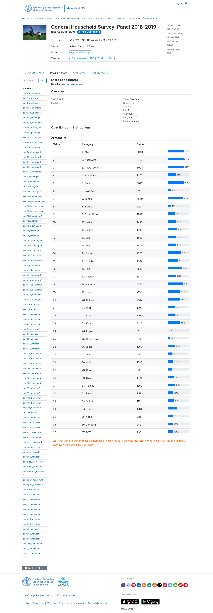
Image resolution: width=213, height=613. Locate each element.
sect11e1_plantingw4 (32, 216)
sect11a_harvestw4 (32, 368)
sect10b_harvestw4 (32, 358)
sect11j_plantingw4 (32, 235)
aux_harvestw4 (30, 412)
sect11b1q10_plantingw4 (34, 201)
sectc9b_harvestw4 (32, 539)
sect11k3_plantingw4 (32, 250)
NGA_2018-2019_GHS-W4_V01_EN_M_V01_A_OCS (120, 18)
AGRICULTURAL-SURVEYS (83, 18)
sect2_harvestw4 (31, 309)
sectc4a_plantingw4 (32, 290)
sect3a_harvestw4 (32, 314)
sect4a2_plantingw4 (32, 122)
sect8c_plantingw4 (32, 171)
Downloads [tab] (79, 73)
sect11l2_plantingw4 (32, 260)
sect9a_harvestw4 (32, 334)
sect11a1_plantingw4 (32, 543)
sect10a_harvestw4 (32, 353)
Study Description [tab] (34, 73)
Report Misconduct (97, 603)
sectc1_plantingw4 (32, 270)
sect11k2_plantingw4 (32, 245)
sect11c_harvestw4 (32, 378)
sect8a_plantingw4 (32, 162)
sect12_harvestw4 (31, 388)
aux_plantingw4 (30, 186)
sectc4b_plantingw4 (32, 294)
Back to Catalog (34, 568)
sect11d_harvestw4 (32, 383)
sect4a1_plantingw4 (32, 117)
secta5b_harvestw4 (32, 452)
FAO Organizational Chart (37, 595)
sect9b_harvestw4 (32, 339)
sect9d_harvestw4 (32, 348)
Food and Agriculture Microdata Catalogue (49, 18)
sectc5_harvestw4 (32, 514)
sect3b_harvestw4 (32, 319)
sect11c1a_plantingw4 (33, 206)
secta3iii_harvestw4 (32, 442)
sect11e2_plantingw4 (32, 221)
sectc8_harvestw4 (32, 529)
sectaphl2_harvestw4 (33, 484)
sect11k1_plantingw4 (32, 240)
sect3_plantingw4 (31, 103)
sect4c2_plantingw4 (32, 137)
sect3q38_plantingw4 (33, 113)
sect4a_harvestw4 (32, 324)
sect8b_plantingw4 (32, 167)
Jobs (26, 603)
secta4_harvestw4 (32, 447)
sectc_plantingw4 (31, 265)
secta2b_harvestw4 (32, 427)
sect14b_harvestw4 (32, 403)
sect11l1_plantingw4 (32, 255)
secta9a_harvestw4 (32, 457)
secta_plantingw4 (31, 93)
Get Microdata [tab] (99, 72)
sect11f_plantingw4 (32, 226)
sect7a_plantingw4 (32, 152)
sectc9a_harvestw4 (32, 534)
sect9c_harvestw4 (32, 343)
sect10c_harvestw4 (32, 363)
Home (25, 18)
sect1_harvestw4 (31, 548)
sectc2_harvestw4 (32, 499)
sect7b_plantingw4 (32, 157)
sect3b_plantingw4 (32, 108)
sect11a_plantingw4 (32, 191)
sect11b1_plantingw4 (32, 196)
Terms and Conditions (58, 603)
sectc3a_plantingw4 (32, 280)
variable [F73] (150, 18)
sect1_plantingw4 (31, 98)
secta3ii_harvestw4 (32, 437)
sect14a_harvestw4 (32, 398)
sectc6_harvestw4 (31, 519)
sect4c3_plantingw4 (32, 142)
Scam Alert (78, 603)
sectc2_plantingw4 (32, 275)
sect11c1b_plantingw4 (33, 211)
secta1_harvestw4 (31, 553)
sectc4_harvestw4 (32, 509)
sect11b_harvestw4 (32, 373)
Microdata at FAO (76, 8)
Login (178, 3)
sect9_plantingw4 (31, 176)
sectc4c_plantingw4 (32, 299)
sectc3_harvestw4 (32, 504)
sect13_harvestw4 (31, 393)
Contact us (38, 603)
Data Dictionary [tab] (58, 73)
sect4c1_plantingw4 (32, 132)
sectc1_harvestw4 (31, 494)
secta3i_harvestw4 (32, 432)
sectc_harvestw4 (31, 489)
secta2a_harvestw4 (32, 422)
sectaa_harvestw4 (32, 417)
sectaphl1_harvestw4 (33, 480)
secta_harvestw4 (31, 304)
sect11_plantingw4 (31, 181)
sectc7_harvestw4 (31, 524)
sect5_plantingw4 (31, 147)
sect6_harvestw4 (31, 329)
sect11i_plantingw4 (32, 230)
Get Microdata (89, 32)
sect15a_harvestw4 (32, 407)
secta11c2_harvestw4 (33, 462)
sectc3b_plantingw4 (32, 285)
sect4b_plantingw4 (32, 127)
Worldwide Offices (66, 595)
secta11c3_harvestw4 (33, 466)
